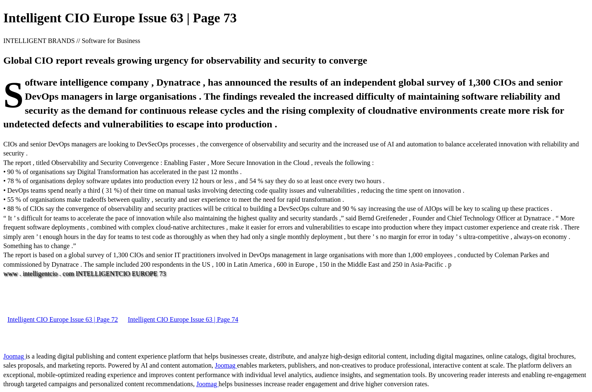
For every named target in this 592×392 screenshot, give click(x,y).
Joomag (14, 356)
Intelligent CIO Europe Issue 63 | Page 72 (62, 319)
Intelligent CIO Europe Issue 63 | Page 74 (183, 319)
